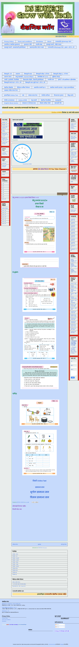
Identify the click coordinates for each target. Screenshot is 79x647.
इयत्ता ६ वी (4, 221)
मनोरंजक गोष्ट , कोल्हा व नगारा (73, 325)
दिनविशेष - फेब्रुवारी (16, 558)
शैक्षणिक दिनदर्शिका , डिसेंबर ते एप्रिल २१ (73, 271)
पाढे (23, 95)
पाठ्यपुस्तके (58, 100)
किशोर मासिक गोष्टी (45, 103)
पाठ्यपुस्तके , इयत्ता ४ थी (73, 230)
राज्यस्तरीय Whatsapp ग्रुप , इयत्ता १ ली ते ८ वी (61, 47)
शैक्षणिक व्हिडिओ (5, 208)
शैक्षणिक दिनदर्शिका (46, 100)
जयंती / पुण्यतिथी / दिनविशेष (11, 79)
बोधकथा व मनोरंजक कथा (29, 103)
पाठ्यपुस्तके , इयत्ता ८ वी (73, 243)
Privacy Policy (9, 41)
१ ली (3, 183)
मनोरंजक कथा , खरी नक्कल (73, 329)
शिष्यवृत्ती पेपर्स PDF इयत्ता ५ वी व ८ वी (5, 135)
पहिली (72, 181)
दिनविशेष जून (15, 574)
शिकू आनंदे (70, 95)
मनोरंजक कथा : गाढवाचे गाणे (73, 312)
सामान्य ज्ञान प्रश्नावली (4, 166)
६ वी (3, 194)
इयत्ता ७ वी (4, 223)
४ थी (3, 190)
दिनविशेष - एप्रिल (15, 554)
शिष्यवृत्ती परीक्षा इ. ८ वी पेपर (60, 74)
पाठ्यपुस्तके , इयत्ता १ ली (73, 220)
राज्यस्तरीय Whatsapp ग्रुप (63, 41)
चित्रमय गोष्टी (73, 190)
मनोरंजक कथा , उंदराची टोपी (73, 319)
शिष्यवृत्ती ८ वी (4, 124)
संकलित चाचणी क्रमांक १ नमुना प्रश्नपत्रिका (62, 87)
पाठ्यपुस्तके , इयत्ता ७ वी (73, 240)
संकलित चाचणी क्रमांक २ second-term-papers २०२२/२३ (74, 126)
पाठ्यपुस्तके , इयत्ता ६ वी (73, 236)
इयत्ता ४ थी (4, 217)
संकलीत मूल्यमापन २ (73, 161)
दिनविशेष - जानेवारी (16, 560)
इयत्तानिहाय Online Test (11, 95)
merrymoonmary (52, 644)
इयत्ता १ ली (4, 210)
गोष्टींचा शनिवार (45, 95)
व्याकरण (18, 74)
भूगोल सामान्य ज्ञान (39, 492)
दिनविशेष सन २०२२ (43, 76)
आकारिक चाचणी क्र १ (40, 87)
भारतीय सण (51, 79)
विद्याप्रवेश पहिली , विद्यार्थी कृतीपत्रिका (33, 79)
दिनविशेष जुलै (15, 572)
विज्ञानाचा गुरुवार (58, 95)
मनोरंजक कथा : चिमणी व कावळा (73, 315)
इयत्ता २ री (4, 212)
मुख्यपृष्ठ (39, 544)
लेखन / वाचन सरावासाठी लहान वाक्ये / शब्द (74, 137)
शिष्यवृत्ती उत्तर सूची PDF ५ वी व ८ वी (35, 82)
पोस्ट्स (57, 624)
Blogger (61, 644)
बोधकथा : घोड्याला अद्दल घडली (73, 290)
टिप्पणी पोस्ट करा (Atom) (42, 547)
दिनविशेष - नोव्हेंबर (15, 564)
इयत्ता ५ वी (4, 219)
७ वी (3, 196)
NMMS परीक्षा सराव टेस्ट (11, 90)
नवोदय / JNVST (3, 131)
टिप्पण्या (57, 627)
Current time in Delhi (27, 163)
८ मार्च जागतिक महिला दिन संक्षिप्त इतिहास (19, 584)
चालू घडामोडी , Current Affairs (24, 76)
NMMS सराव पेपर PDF (4, 143)
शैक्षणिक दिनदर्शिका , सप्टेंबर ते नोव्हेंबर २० (74, 265)
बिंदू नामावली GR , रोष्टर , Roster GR (19, 586)
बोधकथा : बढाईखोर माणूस (73, 286)
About (49, 41)
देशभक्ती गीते (58, 103)
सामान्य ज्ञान (7, 76)
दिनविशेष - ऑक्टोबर (16, 566)
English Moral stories (11, 103)
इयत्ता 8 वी (4, 199)
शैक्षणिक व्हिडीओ (8, 87)
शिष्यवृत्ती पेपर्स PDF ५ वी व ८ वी (12, 82)
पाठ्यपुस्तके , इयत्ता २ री (73, 223)
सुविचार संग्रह (56, 76)
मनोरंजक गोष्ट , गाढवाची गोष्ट (73, 322)
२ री (3, 186)
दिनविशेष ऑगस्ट (15, 570)
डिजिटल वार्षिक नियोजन (23, 87)
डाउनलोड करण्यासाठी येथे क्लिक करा (23, 108)
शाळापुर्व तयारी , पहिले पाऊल (53, 44)
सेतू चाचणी (34, 100)
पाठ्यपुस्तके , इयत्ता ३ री (73, 226)
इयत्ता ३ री (4, 214)
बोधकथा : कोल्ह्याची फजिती (74, 298)
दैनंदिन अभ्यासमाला (9, 100)
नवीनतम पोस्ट (15, 544)
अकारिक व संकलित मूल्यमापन (12, 44)
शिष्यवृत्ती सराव (28, 74)
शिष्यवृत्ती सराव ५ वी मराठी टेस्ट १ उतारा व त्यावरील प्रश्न (11, 603)
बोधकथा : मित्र (73, 283)
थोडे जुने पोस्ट (63, 544)
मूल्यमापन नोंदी (28, 44)
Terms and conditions (25, 41)
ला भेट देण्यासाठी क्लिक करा (26, 624)
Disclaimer (39, 41)
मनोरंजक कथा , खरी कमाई (73, 332)
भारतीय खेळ (39, 44)
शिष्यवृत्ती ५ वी (8, 74)
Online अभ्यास (23, 100)
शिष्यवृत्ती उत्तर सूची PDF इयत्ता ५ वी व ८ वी (5, 139)
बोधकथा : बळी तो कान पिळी (73, 305)
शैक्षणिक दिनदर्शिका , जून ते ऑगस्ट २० (73, 260)
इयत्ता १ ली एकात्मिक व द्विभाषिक (67, 79)
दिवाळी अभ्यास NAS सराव (73, 211)
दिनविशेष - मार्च (15, 556)
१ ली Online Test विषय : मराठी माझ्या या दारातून (74, 343)
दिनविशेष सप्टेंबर (15, 568)
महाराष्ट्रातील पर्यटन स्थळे (37, 47)
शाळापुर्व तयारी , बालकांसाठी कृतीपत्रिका (15, 47)
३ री (3, 188)
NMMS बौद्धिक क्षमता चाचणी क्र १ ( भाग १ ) (9, 607)
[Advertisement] (23, 60)
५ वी (3, 192)
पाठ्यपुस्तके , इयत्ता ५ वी (73, 233)
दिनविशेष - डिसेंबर (15, 562)
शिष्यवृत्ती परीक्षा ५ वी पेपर (42, 74)
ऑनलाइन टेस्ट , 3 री (5, 611)
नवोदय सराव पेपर (32, 95)
